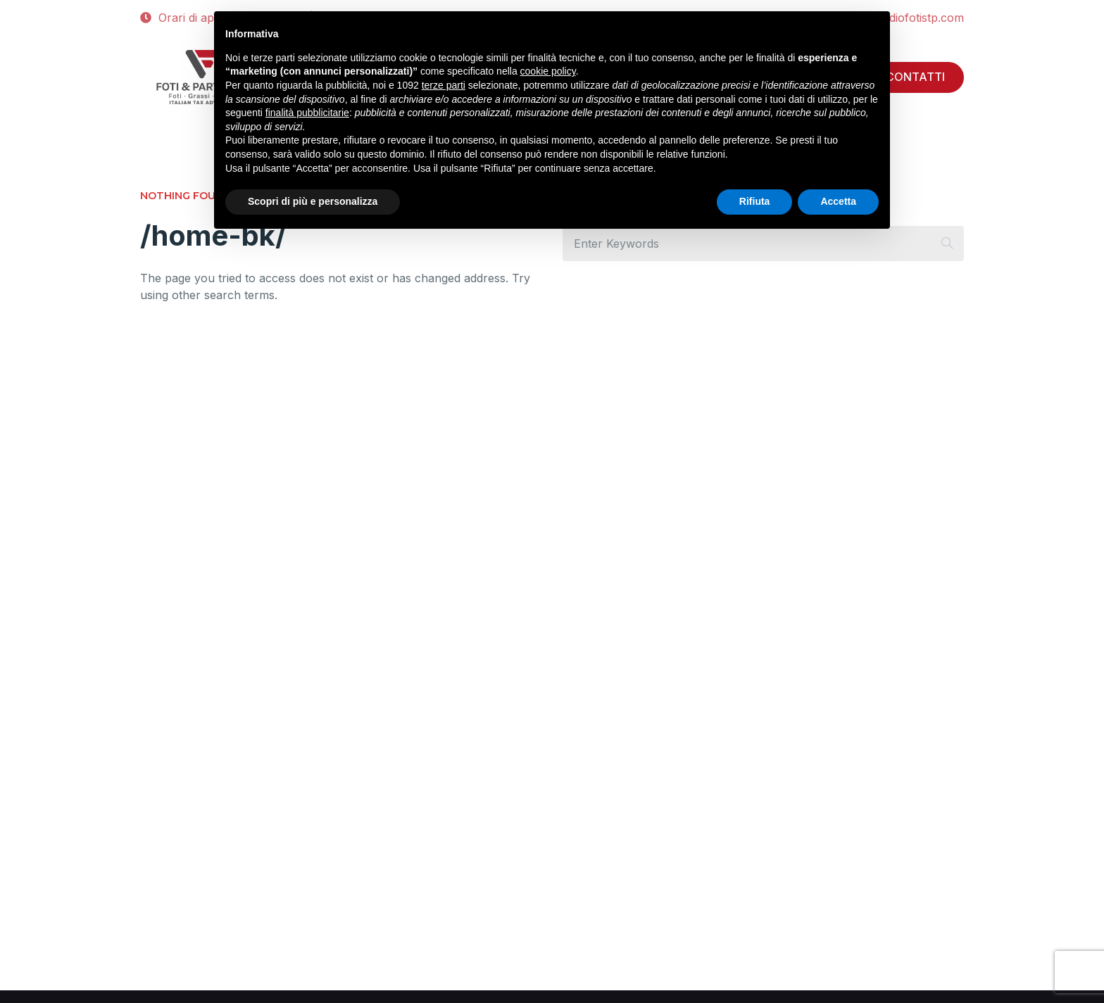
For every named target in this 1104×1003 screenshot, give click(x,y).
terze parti (443, 85)
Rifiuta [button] (754, 201)
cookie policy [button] (548, 71)
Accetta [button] (838, 201)
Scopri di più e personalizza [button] (312, 201)
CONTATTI (915, 77)
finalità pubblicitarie (307, 112)
